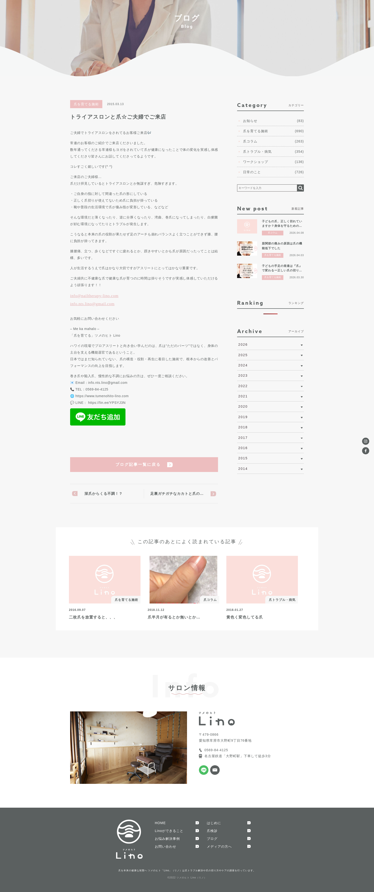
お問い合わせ (165, 846)
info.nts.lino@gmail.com (92, 304)
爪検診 (212, 831)
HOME (160, 823)
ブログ (212, 839)
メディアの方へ (219, 846)
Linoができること (169, 831)
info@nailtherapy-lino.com (94, 296)
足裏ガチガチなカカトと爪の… (177, 494)
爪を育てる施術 (86, 104)
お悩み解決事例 (167, 839)
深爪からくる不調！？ (103, 494)
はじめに (214, 823)
